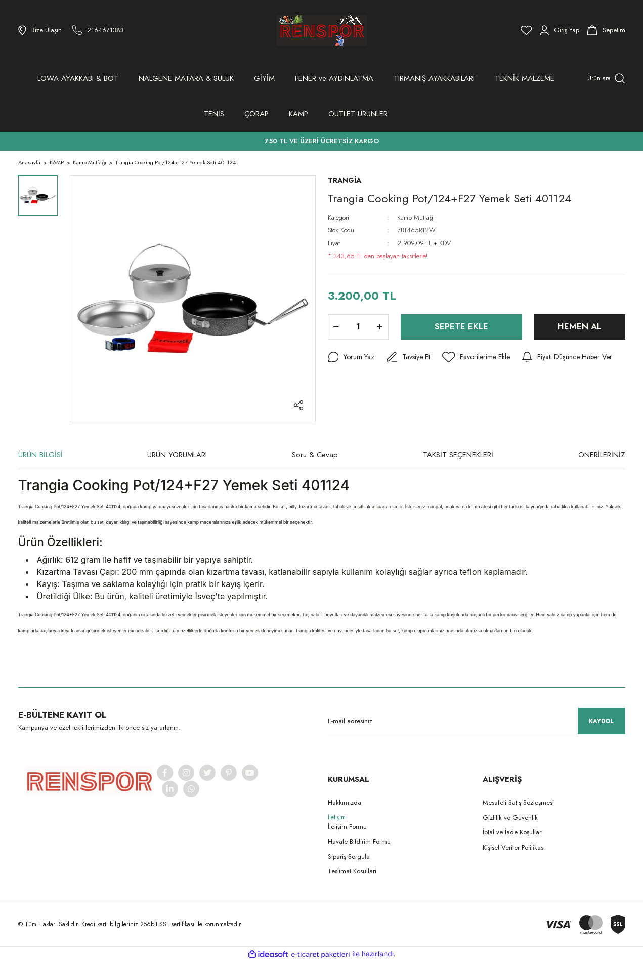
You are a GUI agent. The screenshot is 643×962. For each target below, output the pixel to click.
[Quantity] (358, 327)
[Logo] (321, 30)
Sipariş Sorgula (349, 856)
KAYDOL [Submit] (601, 721)
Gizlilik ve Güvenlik (510, 817)
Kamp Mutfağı (416, 217)
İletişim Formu (347, 826)
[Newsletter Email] (476, 721)
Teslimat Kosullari (352, 871)
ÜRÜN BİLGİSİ (40, 455)
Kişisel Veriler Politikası (514, 847)
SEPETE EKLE (461, 326)
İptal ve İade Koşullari (513, 832)
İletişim (337, 817)
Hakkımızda (344, 802)
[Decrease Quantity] (336, 327)
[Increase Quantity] (380, 327)
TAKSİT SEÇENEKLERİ (458, 455)
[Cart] (606, 30)
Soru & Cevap (315, 455)
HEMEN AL (580, 326)
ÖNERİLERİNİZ (601, 455)
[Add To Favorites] (476, 357)
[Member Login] (559, 30)
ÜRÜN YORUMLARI (177, 455)
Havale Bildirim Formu (359, 841)
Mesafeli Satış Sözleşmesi (518, 802)
